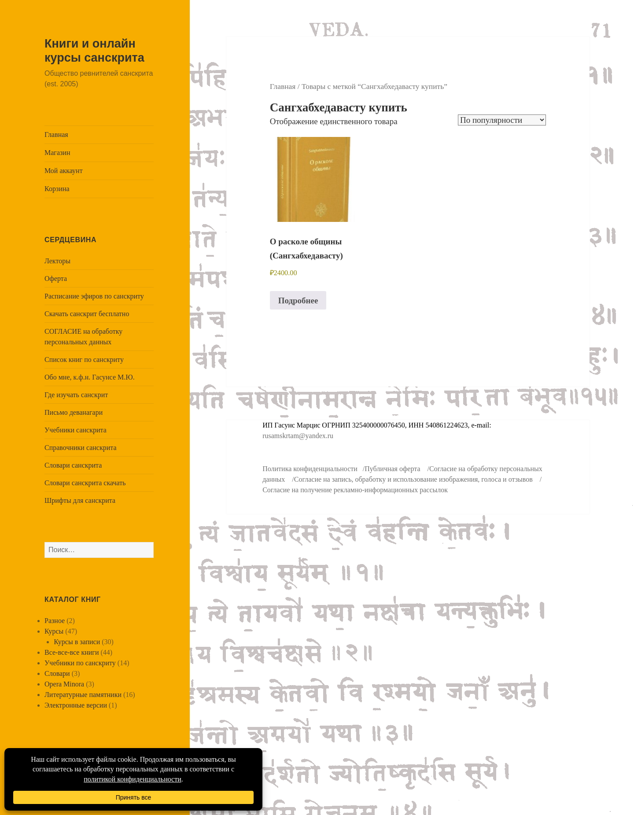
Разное (54, 620)
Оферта (55, 278)
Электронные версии (75, 705)
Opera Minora (64, 684)
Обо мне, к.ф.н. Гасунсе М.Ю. (89, 377)
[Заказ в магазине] (502, 119)
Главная (56, 134)
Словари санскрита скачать (84, 483)
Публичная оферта (392, 468)
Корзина (57, 188)
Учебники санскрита (75, 430)
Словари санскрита (73, 465)
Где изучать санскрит (76, 394)
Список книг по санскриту (84, 359)
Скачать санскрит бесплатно (86, 313)
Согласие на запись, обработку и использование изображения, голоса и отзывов (413, 479)
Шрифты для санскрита (79, 500)
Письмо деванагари (73, 412)
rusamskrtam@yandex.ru (297, 435)
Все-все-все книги (71, 652)
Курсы (53, 631)
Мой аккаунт (63, 170)
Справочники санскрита (80, 447)
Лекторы (57, 261)
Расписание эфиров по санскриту (94, 296)
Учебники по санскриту (80, 663)
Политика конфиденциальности (310, 468)
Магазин (57, 152)
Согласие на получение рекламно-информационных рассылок (355, 490)
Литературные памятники (83, 694)
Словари (57, 673)
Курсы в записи (77, 641)
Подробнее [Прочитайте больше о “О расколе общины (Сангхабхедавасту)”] (298, 300)
